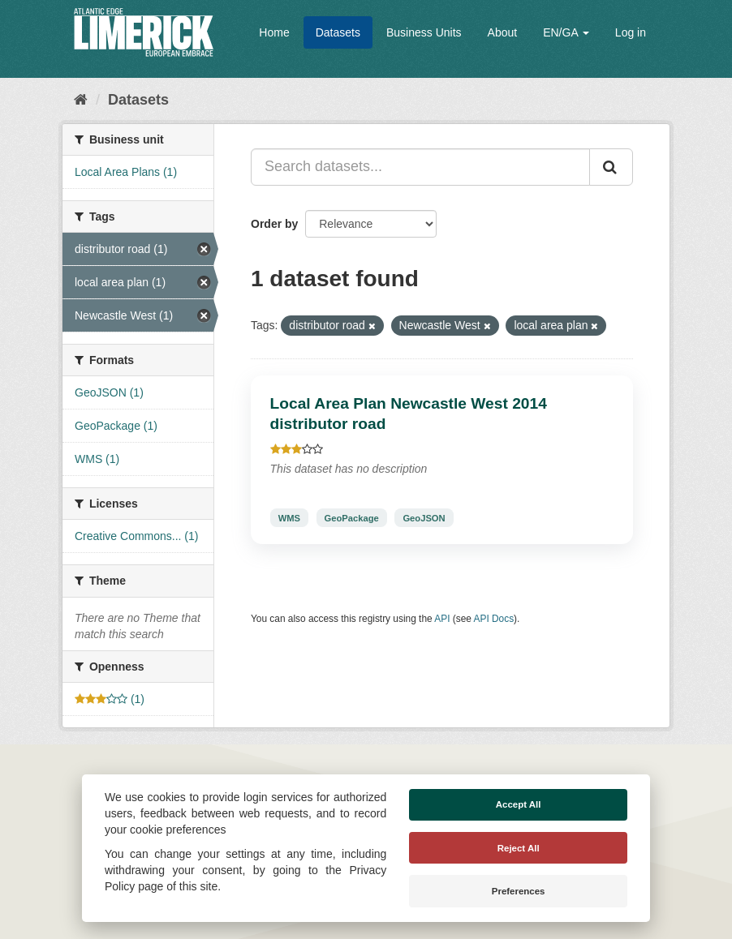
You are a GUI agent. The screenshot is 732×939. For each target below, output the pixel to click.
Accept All (518, 804)
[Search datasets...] (420, 167)
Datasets (338, 32)
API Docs (494, 618)
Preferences (518, 891)
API (442, 618)
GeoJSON (424, 517)
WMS (289, 517)
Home (274, 32)
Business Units (424, 32)
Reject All (518, 848)
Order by (274, 223)
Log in (630, 32)
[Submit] (611, 167)
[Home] (81, 100)
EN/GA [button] (566, 32)
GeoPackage (352, 517)
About (503, 32)
